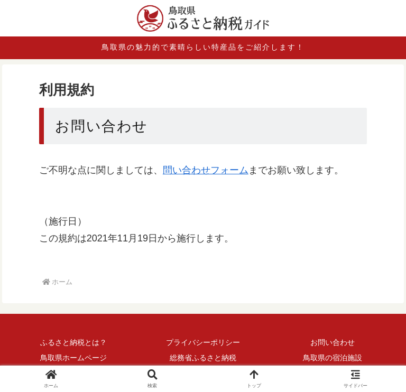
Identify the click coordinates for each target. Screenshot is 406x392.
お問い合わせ (332, 342)
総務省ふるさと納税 (203, 357)
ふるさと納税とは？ (73, 342)
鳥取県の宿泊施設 (332, 357)
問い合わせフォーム (205, 170)
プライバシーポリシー (203, 342)
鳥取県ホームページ (73, 357)
